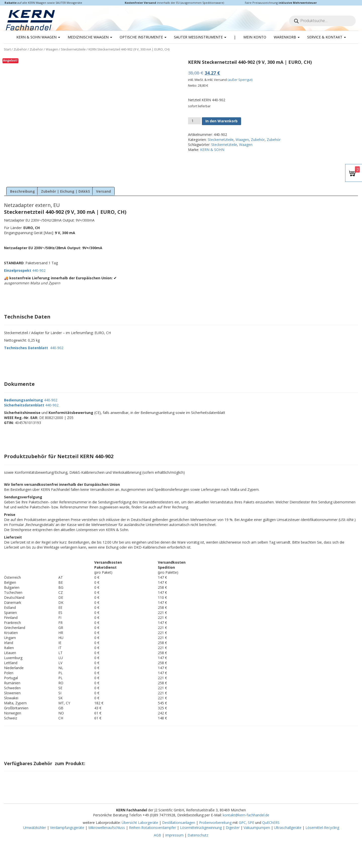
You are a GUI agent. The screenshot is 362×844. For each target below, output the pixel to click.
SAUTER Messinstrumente (200, 37)
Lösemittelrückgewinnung (201, 827)
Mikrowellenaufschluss (106, 827)
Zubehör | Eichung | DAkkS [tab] (65, 191)
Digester (233, 827)
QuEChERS (271, 822)
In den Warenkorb (221, 121)
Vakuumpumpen (257, 827)
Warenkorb (287, 37)
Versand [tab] (103, 191)
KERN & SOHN (212, 149)
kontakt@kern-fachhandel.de (246, 815)
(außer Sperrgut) (240, 80)
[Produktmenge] (194, 120)
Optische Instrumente (143, 37)
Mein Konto (254, 37)
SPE (251, 822)
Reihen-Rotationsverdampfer (152, 827)
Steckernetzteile (73, 49)
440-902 (25, 270)
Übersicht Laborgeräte (140, 822)
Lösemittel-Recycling (322, 827)
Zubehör (20, 49)
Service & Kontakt (326, 37)
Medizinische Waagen (90, 37)
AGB (157, 835)
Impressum (174, 835)
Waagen (52, 49)
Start (7, 49)
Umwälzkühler (34, 827)
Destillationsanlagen (178, 822)
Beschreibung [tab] (22, 191)
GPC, (243, 822)
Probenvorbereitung (215, 822)
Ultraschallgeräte (287, 827)
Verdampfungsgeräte (67, 827)
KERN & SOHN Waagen (38, 37)
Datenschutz (198, 835)
